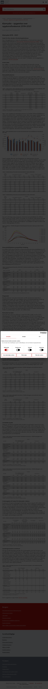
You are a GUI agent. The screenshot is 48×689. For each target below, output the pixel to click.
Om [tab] (39, 336)
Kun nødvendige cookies (8, 355)
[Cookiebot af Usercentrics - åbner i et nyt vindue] (41, 333)
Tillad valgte (24, 355)
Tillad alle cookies (39, 355)
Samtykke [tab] (8, 336)
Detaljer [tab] (24, 336)
